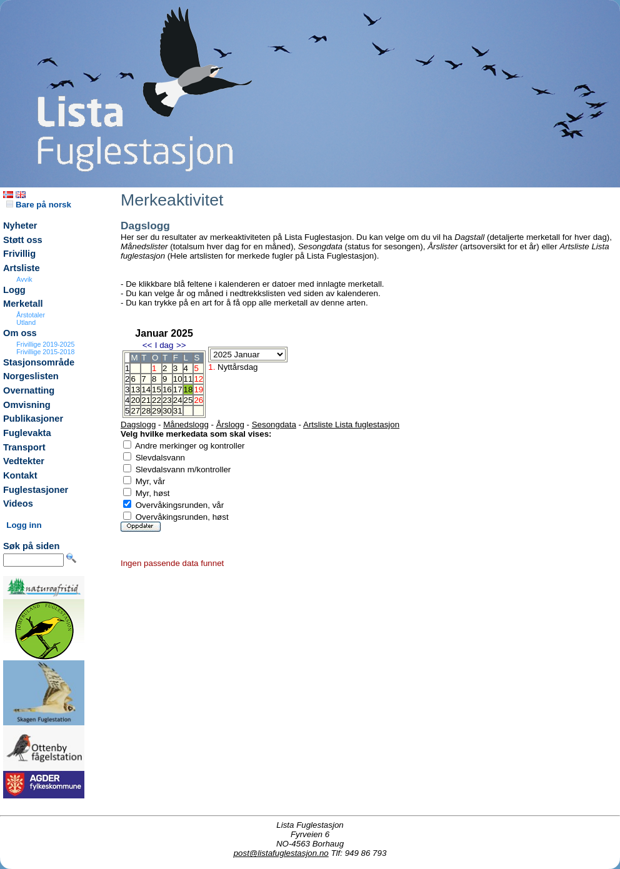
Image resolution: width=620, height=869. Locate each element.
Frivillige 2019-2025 (45, 344)
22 (156, 400)
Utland (26, 322)
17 (177, 389)
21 (146, 400)
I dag (164, 345)
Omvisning (27, 405)
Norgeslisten (31, 376)
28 (146, 410)
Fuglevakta (27, 433)
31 (177, 410)
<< (147, 345)
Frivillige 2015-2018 (45, 351)
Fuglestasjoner (35, 490)
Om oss (20, 333)
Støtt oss (22, 240)
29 (156, 410)
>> (181, 345)
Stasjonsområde (38, 362)
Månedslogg (186, 424)
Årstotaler (30, 315)
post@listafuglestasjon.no (281, 853)
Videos (18, 504)
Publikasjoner (33, 419)
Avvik (24, 279)
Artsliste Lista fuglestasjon (351, 424)
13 (135, 389)
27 (135, 410)
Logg (14, 290)
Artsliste (21, 268)
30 (167, 410)
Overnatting (28, 390)
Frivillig (19, 254)
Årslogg (230, 424)
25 (188, 400)
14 (146, 389)
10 (177, 379)
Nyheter (20, 226)
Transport (24, 447)
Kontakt (20, 475)
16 (167, 389)
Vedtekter (23, 461)
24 (177, 400)
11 (188, 379)
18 (188, 389)
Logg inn (23, 525)
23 (167, 400)
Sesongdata (274, 424)
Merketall (23, 304)
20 (135, 400)
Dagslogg (138, 424)
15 (156, 389)
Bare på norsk (38, 204)
